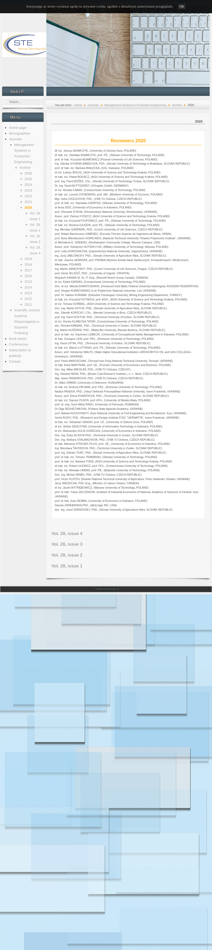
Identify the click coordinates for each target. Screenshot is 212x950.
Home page (17, 128)
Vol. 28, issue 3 (67, 544)
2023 (28, 190)
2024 (28, 185)
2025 (28, 179)
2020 (28, 207)
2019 (28, 259)
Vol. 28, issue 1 (67, 566)
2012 (28, 299)
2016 (28, 276)
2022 (28, 196)
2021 (28, 202)
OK (181, 6)
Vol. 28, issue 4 (67, 533)
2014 (28, 287)
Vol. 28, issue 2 (67, 555)
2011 (28, 304)
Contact (15, 361)
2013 (28, 293)
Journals (15, 139)
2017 (28, 270)
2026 (28, 173)
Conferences (18, 344)
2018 (28, 264)
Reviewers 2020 (128, 140)
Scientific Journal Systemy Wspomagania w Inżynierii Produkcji (27, 321)
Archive (25, 168)
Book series (18, 339)
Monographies (19, 133)
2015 (28, 282)
